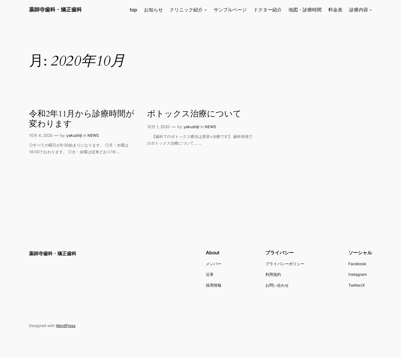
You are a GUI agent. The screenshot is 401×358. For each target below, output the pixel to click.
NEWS (93, 135)
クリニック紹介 (186, 10)
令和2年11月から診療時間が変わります (81, 119)
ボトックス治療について (194, 114)
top (133, 10)
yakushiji (74, 135)
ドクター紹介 (267, 10)
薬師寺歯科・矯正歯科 (55, 9)
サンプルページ (230, 10)
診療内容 (358, 10)
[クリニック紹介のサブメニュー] (205, 9)
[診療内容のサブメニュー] (370, 9)
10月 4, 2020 (41, 135)
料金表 (335, 10)
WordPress (65, 325)
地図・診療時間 (305, 10)
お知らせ (153, 10)
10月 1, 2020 (158, 126)
